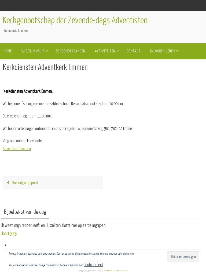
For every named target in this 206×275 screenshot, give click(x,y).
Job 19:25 (9, 233)
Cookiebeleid (93, 264)
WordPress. (121, 270)
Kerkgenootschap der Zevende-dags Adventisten (75, 20)
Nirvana (108, 270)
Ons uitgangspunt (21, 182)
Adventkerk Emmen (17, 148)
